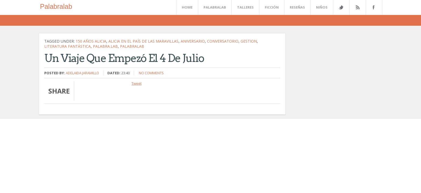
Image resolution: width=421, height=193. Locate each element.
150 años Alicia (91, 41)
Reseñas (297, 7)
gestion (249, 41)
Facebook (373, 7)
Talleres (245, 7)
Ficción (272, 7)
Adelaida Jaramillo (82, 72)
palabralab (132, 46)
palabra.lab (105, 46)
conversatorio (222, 41)
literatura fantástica (67, 46)
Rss (357, 7)
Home (187, 7)
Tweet (136, 83)
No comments (151, 72)
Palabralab (56, 6)
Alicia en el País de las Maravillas (143, 41)
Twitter (341, 7)
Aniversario (193, 41)
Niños (322, 7)
